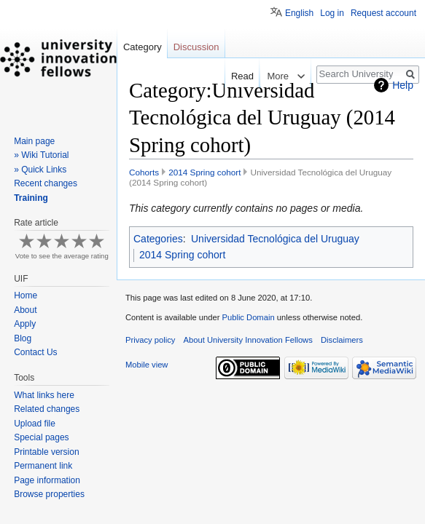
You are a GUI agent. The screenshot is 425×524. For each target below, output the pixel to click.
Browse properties (49, 494)
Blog (22, 338)
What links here (44, 395)
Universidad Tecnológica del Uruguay (275, 239)
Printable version (46, 452)
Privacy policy (150, 340)
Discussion (196, 46)
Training (31, 198)
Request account (383, 13)
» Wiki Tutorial (41, 155)
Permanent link (43, 466)
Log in (332, 13)
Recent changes (45, 183)
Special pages (41, 437)
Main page (34, 141)
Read (228, 76)
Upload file (34, 423)
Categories (158, 239)
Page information (47, 480)
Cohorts (144, 172)
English (299, 13)
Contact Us (35, 352)
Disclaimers (342, 340)
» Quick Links (40, 169)
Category (142, 46)
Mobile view (146, 364)
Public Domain (248, 317)
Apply (25, 324)
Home (25, 295)
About (25, 310)
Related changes (46, 409)
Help (402, 85)
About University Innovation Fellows (248, 340)
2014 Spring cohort (204, 172)
